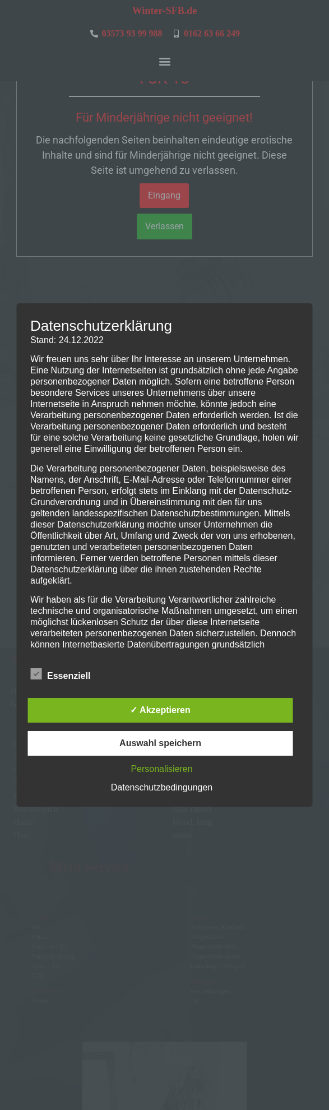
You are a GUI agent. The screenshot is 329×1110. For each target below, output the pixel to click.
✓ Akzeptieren (160, 710)
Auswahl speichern (160, 743)
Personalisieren (161, 769)
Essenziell (60, 674)
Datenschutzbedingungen (161, 787)
